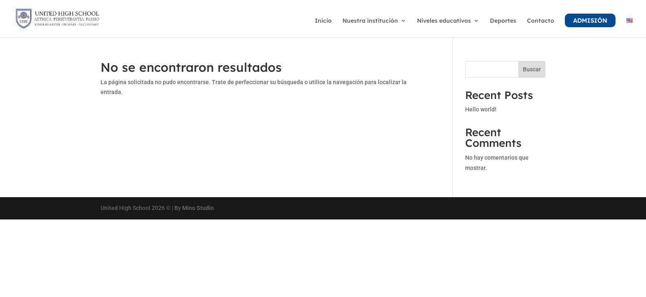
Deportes (503, 21)
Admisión (590, 20)
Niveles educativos (444, 21)
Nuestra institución (370, 21)
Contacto (540, 21)
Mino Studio (198, 208)
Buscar (532, 69)
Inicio (323, 21)
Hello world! (480, 109)
